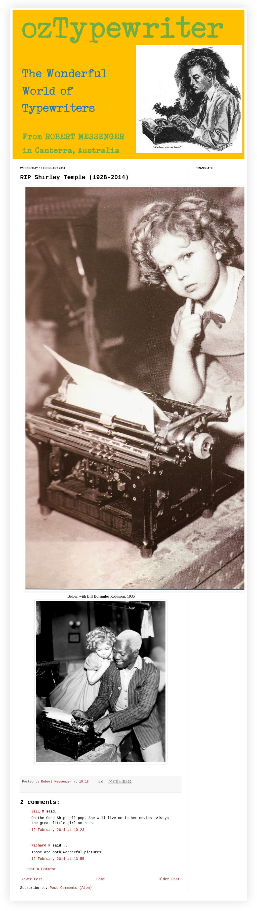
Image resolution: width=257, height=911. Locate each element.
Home (100, 879)
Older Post (169, 879)
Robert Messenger (57, 782)
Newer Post (31, 879)
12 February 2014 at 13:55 (57, 859)
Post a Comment (41, 869)
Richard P (41, 845)
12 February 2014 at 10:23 (57, 830)
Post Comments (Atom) (71, 888)
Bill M (37, 811)
